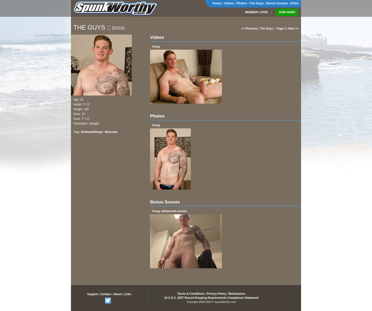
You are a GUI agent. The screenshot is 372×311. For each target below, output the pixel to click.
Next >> (293, 28)
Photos (242, 3)
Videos (229, 3)
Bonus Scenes (277, 3)
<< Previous (249, 28)
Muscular (111, 132)
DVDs (294, 3)
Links (127, 294)
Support (92, 294)
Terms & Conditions (190, 293)
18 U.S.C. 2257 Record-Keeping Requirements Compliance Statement (211, 297)
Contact (105, 294)
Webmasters (236, 293)
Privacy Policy (216, 293)
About (117, 294)
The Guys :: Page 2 (273, 28)
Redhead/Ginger (92, 132)
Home (217, 3)
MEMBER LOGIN (256, 12)
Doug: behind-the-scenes (169, 211)
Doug (156, 46)
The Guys (257, 3)
